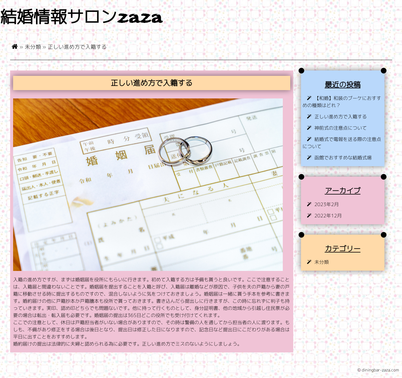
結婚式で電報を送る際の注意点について (341, 143)
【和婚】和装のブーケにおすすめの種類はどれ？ (341, 102)
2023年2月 (326, 204)
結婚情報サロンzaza (81, 18)
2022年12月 (328, 215)
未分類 (33, 47)
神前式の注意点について (340, 128)
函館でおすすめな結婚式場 (343, 157)
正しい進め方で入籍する (340, 116)
